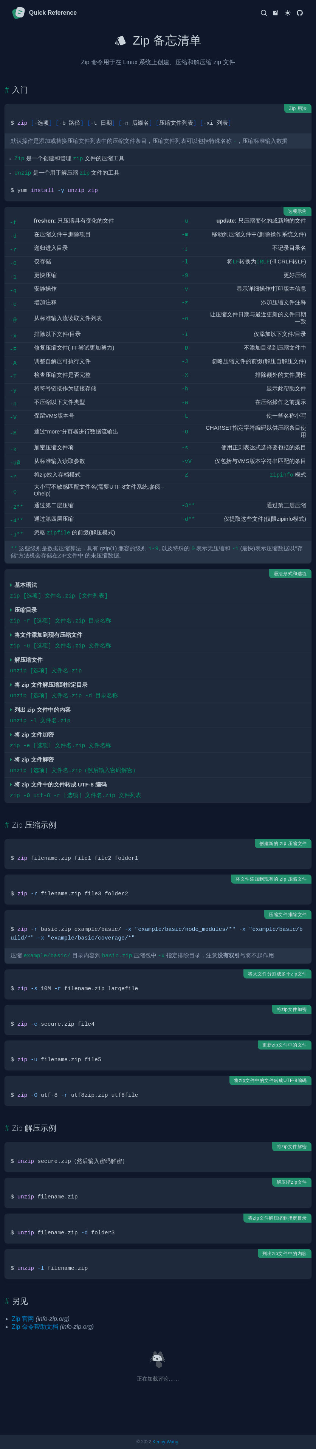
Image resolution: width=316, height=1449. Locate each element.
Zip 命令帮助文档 (35, 1327)
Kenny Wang (165, 1441)
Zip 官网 (23, 1319)
